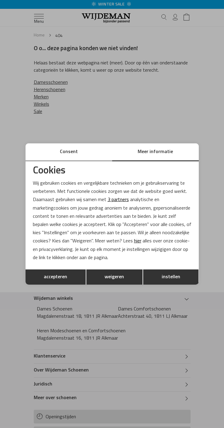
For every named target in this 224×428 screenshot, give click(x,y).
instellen (171, 277)
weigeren (114, 277)
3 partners (118, 199)
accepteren (55, 277)
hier (137, 241)
